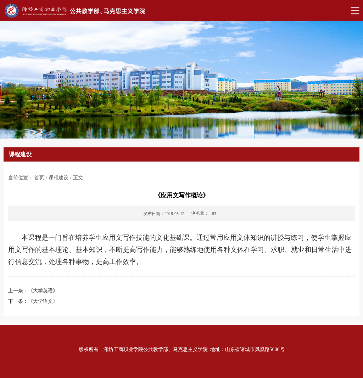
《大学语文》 (43, 301)
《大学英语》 (43, 290)
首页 (39, 177)
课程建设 (58, 177)
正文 (78, 177)
